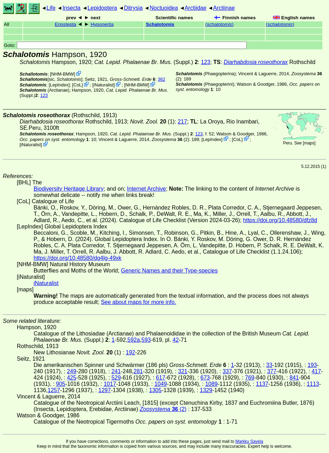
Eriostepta (65, 24)
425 (71, 378)
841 (294, 378)
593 (146, 340)
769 (249, 378)
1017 (110, 384)
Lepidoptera (102, 8)
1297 (104, 390)
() (219, 24)
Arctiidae (195, 8)
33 (269, 365)
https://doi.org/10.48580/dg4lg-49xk (77, 258)
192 (130, 352)
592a (133, 340)
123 (205, 62)
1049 (160, 384)
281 (138, 371)
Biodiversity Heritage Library (69, 189)
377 (271, 371)
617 (161, 378)
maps (309, 143)
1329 (206, 390)
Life (51, 8)
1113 (313, 384)
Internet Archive (146, 189)
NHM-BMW (62, 74)
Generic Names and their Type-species (169, 271)
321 (183, 371)
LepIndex (59, 84)
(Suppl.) (143, 62)
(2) (170, 139)
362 (161, 79)
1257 (54, 390)
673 (205, 378)
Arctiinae (224, 8)
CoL (78, 84)
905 (60, 384)
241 (116, 371)
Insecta (71, 8)
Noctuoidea (163, 8)
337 (227, 371)
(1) (152, 122)
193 (312, 365)
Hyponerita (102, 24)
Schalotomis (160, 24)
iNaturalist (103, 84)
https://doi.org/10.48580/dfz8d (280, 220)
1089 (211, 384)
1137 (262, 384)
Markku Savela (249, 441)
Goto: (125, 45)
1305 (155, 390)
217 (182, 122)
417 (316, 371)
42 (176, 340)
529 (116, 378)
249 (71, 371)
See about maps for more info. (138, 302)
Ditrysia (133, 8)
